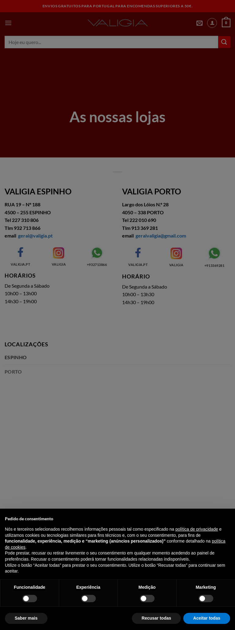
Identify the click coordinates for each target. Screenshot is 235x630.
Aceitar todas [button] (206, 618)
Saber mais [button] (26, 618)
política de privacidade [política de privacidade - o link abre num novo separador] (196, 529)
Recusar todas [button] (156, 618)
